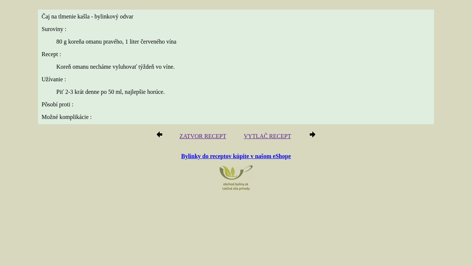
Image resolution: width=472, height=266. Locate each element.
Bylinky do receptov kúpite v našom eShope (236, 156)
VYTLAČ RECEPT (265, 137)
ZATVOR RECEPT (205, 137)
